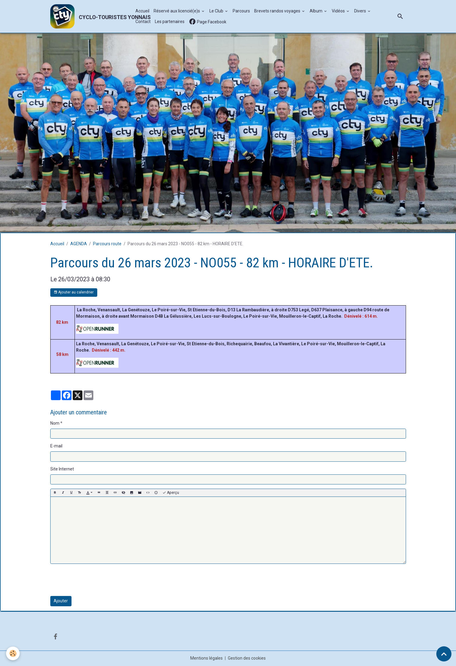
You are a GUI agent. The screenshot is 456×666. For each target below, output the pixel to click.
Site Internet (62, 469)
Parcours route (107, 243)
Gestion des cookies (247, 658)
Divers (360, 10)
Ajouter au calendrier (74, 292)
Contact (143, 21)
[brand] (89, 16)
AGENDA (78, 243)
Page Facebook (207, 21)
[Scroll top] (443, 653)
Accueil (142, 10)
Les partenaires (170, 21)
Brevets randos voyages (277, 10)
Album (316, 10)
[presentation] (96, 580)
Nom (54, 423)
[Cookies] (13, 653)
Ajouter (61, 600)
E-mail (56, 445)
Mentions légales (206, 658)
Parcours (241, 10)
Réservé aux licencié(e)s (177, 10)
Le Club (216, 10)
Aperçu (170, 492)
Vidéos (339, 10)
